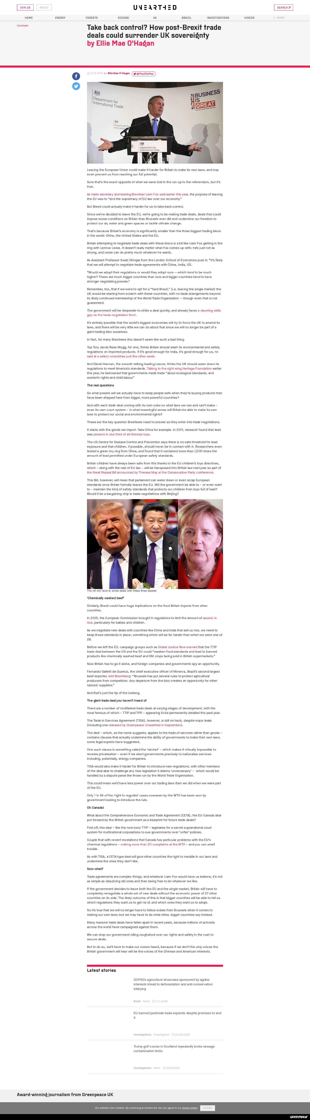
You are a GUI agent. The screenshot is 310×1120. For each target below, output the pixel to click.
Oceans (123, 18)
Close (207, 1108)
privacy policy (189, 1107)
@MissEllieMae (145, 74)
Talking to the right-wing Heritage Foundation (179, 368)
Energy (60, 18)
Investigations (218, 18)
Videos (250, 18)
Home (29, 18)
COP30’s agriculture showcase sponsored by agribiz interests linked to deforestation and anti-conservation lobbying (173, 984)
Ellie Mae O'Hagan (125, 43)
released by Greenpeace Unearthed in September (144, 725)
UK (155, 18)
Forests (92, 18)
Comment (22, 25)
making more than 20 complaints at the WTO (153, 844)
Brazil (187, 18)
